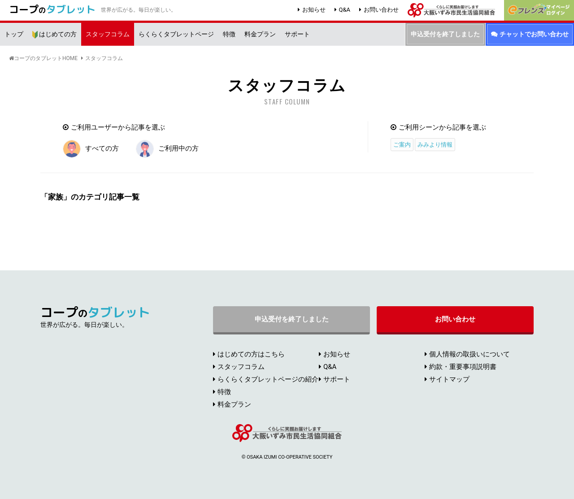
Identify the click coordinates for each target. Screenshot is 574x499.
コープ (52, 9)
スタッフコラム (104, 58)
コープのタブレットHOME (46, 58)
